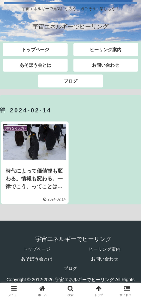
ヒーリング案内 (105, 249)
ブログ (70, 268)
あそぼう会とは (37, 258)
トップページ (36, 249)
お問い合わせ (104, 258)
